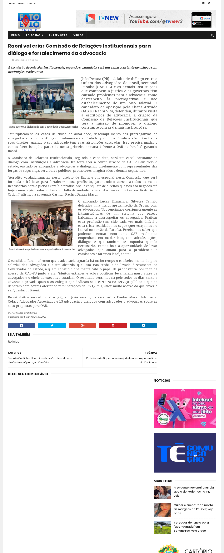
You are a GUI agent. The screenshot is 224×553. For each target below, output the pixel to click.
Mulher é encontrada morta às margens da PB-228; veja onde (193, 174)
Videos (78, 35)
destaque (21, 61)
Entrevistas (58, 35)
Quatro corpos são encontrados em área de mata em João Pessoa (192, 513)
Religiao (33, 61)
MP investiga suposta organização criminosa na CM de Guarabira (191, 530)
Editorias (33, 35)
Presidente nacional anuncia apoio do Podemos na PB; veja (194, 156)
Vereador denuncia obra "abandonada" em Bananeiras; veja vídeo (191, 191)
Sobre (21, 3)
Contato (32, 3)
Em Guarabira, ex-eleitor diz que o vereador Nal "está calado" (192, 493)
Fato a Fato (38, 548)
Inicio (11, 3)
